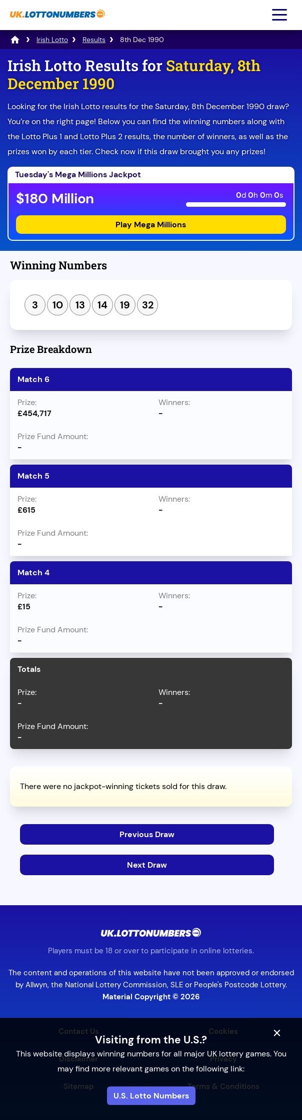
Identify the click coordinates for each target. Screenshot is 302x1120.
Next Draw (147, 865)
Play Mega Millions (151, 224)
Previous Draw (147, 834)
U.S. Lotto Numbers (151, 1095)
